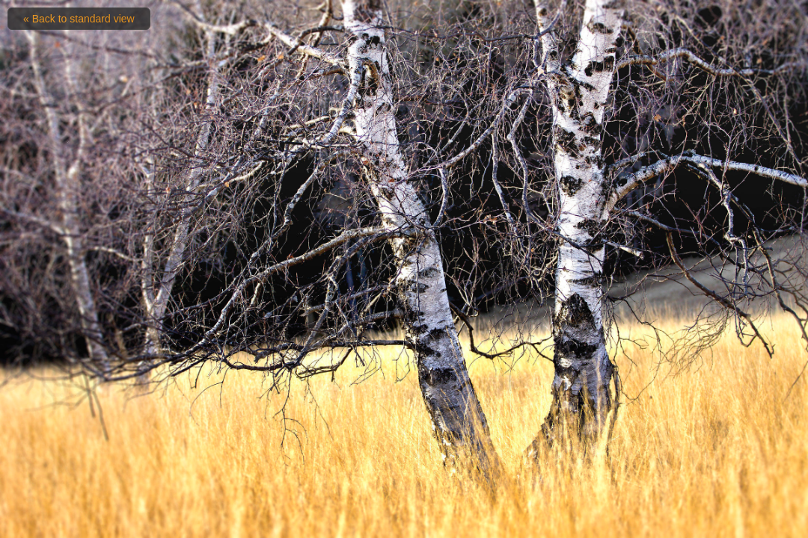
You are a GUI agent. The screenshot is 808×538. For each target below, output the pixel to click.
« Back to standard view (79, 19)
